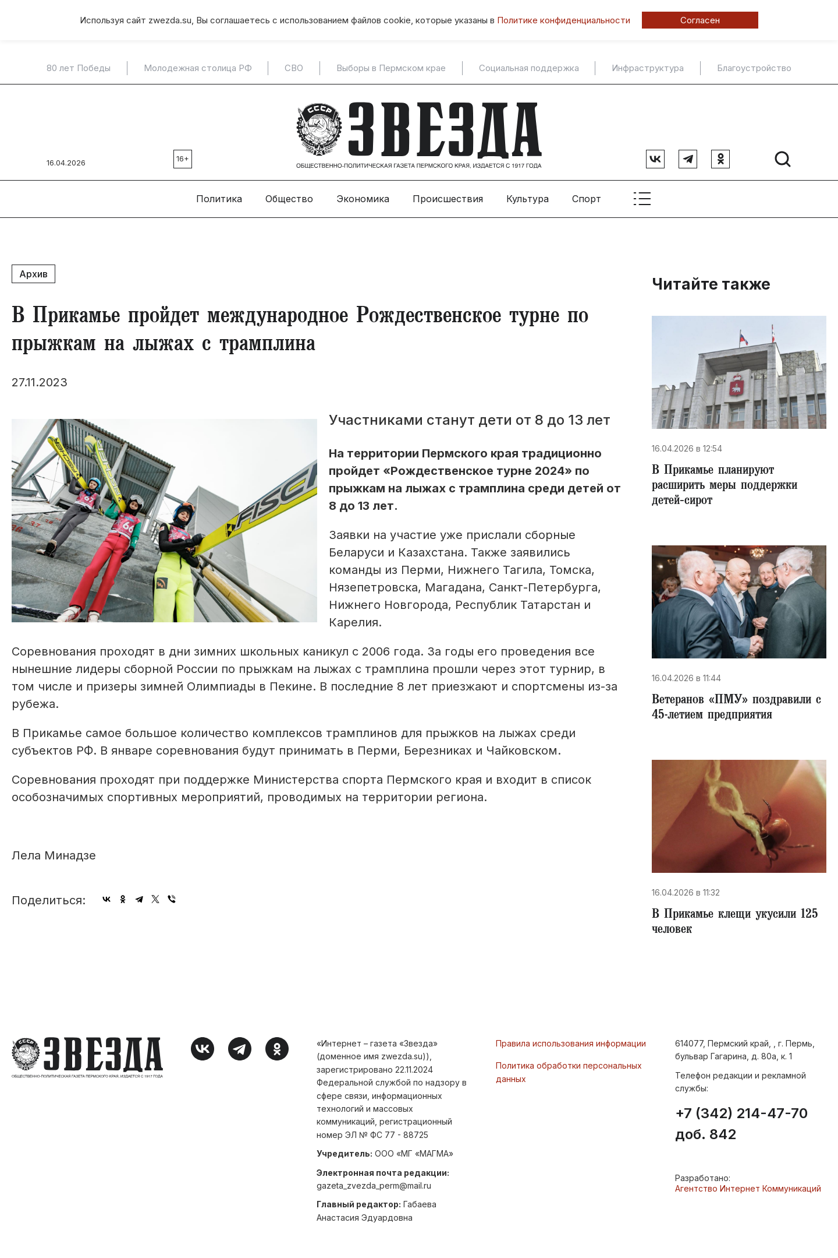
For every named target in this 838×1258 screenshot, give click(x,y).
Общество (289, 193)
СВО (294, 68)
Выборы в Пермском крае (391, 68)
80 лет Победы (79, 68)
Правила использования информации (571, 1046)
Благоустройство (754, 68)
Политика (219, 193)
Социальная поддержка (529, 68)
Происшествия (448, 193)
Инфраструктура (648, 68)
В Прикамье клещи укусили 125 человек (729, 924)
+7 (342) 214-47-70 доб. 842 (741, 1126)
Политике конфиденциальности (563, 20)
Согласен (700, 20)
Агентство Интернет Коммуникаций (748, 1191)
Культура (527, 193)
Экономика (362, 193)
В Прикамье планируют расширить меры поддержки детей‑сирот (729, 482)
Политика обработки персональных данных (569, 1074)
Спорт (586, 193)
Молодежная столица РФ (198, 68)
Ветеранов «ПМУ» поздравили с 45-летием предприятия (735, 707)
